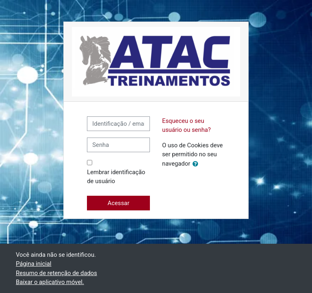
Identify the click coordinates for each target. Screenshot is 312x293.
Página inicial (33, 263)
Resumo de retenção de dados (56, 273)
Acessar (119, 203)
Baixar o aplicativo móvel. (50, 282)
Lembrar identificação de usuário (116, 176)
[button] (197, 164)
